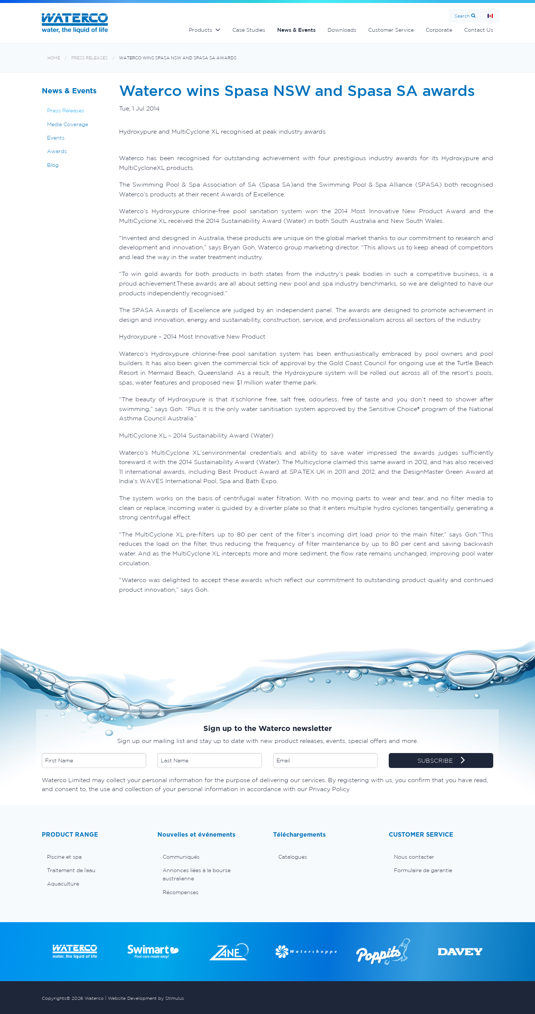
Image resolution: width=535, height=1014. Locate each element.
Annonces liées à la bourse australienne (197, 874)
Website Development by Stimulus (146, 998)
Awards (57, 151)
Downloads (342, 30)
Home (53, 58)
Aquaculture (63, 884)
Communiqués (181, 857)
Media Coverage (67, 124)
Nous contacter (414, 857)
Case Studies (248, 30)
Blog (53, 165)
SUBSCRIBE (441, 761)
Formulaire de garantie (423, 870)
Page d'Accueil (490, 16)
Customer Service (391, 30)
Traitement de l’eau (71, 870)
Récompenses (180, 892)
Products (200, 30)
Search (462, 15)
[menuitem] (94, 857)
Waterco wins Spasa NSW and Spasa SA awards (178, 58)
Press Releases (89, 58)
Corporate (439, 30)
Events (56, 138)
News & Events (296, 30)
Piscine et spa (64, 857)
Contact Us (478, 30)
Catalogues (292, 857)
